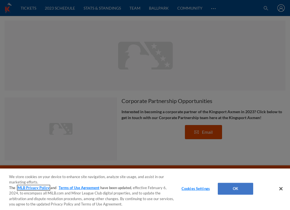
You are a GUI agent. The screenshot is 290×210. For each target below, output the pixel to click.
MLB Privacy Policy (34, 187)
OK (235, 188)
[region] (145, 189)
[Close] (281, 189)
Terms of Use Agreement (79, 187)
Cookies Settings (196, 188)
